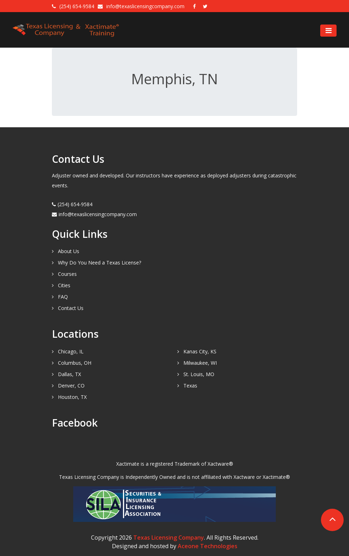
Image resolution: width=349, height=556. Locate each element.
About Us (68, 251)
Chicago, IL (71, 351)
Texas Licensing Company (168, 537)
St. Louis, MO (198, 374)
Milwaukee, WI (200, 362)
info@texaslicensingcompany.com (146, 6)
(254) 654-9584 (76, 6)
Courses (67, 274)
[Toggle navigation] (328, 31)
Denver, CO (71, 385)
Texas (190, 385)
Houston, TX (72, 397)
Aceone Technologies (207, 546)
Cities (64, 285)
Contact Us (71, 308)
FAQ (63, 296)
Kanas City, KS (199, 351)
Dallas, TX (69, 374)
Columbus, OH (74, 362)
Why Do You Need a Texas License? (99, 262)
